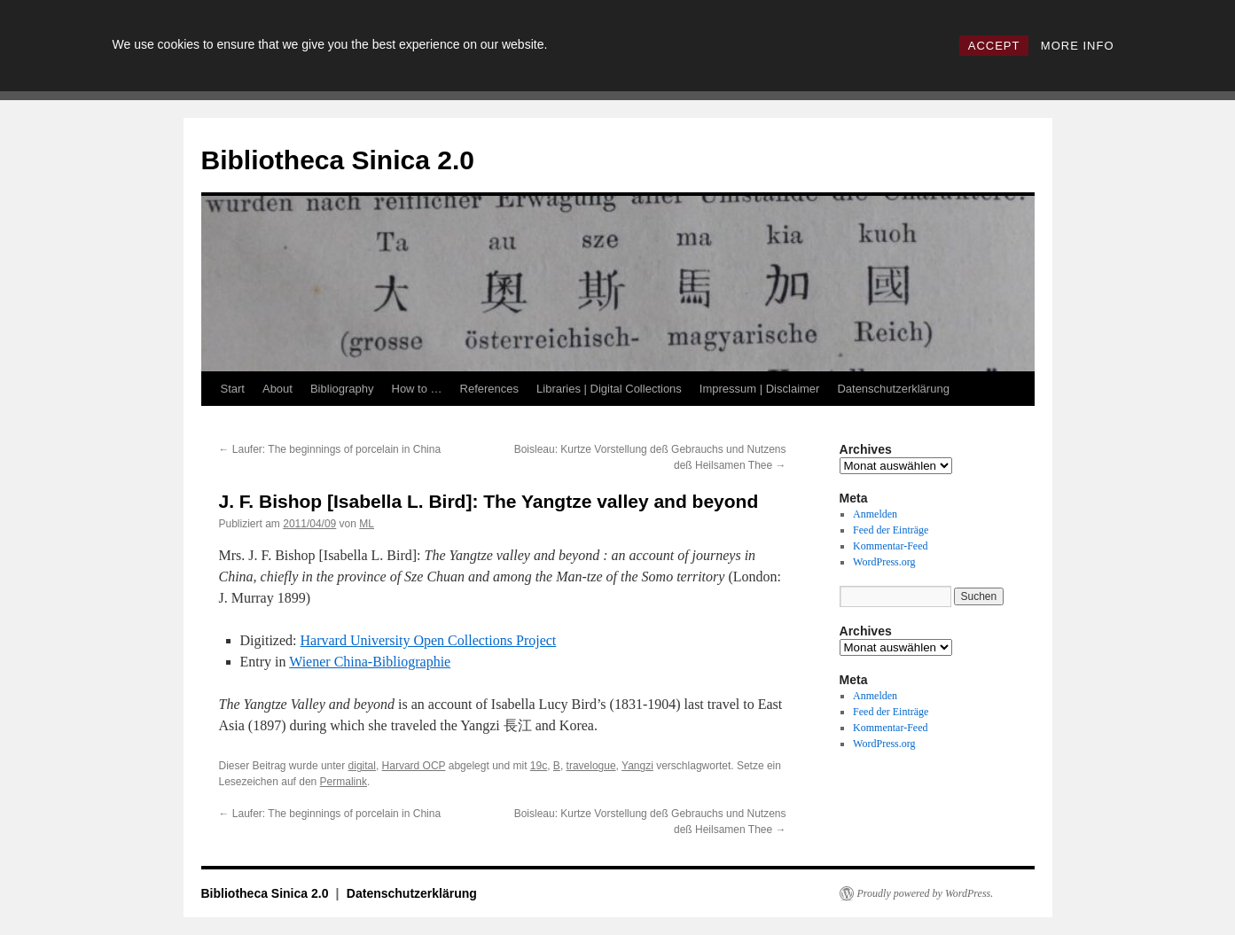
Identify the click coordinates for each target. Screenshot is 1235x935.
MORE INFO (1077, 45)
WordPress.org (884, 562)
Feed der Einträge (890, 530)
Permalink (343, 781)
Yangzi (637, 766)
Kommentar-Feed (890, 546)
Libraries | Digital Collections (609, 388)
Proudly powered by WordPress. (925, 893)
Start (233, 388)
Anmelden (875, 514)
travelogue (591, 766)
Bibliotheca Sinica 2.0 (337, 160)
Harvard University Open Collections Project (428, 640)
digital (362, 766)
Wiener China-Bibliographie (369, 661)
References (489, 388)
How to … (417, 388)
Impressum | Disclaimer (760, 388)
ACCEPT (994, 45)
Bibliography (342, 388)
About (277, 388)
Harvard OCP (414, 766)
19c (538, 766)
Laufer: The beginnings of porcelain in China (330, 449)
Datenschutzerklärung (893, 388)
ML (366, 524)
